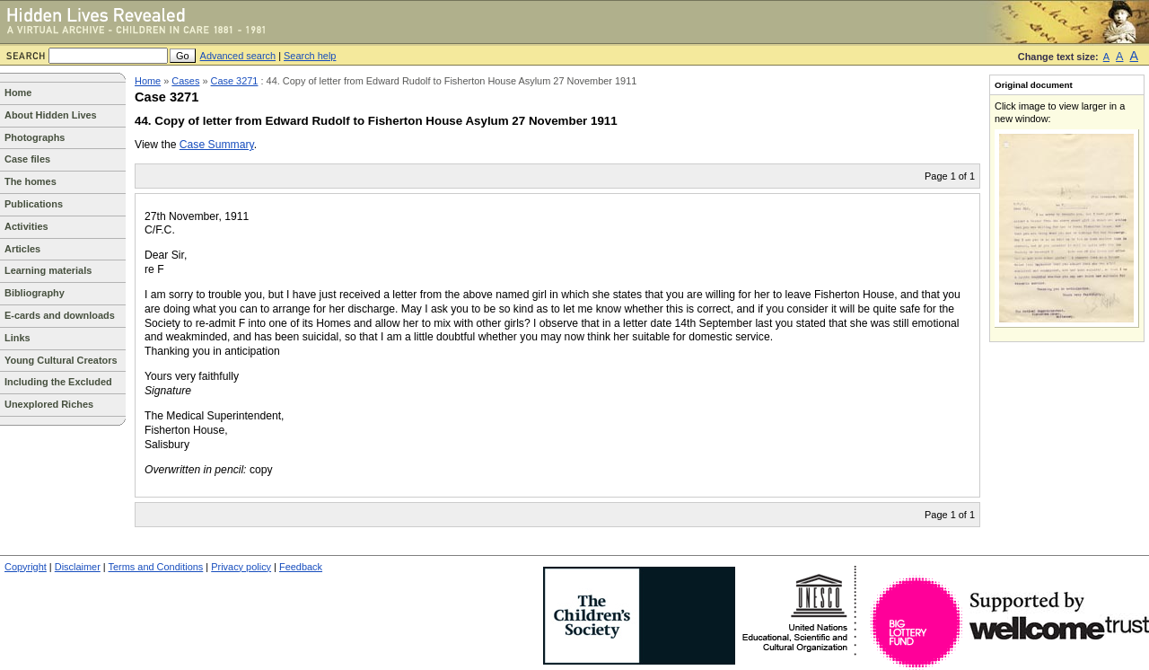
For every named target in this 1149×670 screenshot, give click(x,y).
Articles (22, 248)
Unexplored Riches (48, 404)
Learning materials (48, 270)
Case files (27, 159)
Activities (26, 226)
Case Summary (217, 144)
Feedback (300, 566)
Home (17, 92)
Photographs (34, 137)
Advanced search (238, 55)
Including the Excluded (58, 381)
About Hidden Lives (50, 115)
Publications (33, 203)
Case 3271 (235, 80)
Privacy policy (241, 566)
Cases (185, 80)
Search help (310, 55)
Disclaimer (78, 566)
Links (17, 337)
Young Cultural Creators (61, 360)
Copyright (25, 566)
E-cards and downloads (59, 315)
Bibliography (34, 292)
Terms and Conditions (156, 566)
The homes (30, 181)
